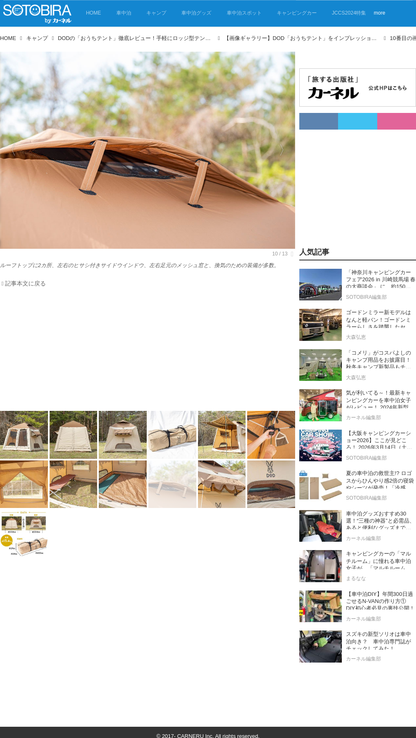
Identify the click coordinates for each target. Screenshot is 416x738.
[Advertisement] (147, 351)
